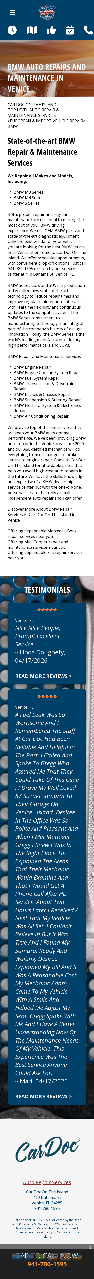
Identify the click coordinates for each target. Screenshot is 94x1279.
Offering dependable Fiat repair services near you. (45, 555)
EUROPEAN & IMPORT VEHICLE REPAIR (46, 121)
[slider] (47, 610)
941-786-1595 (20, 268)
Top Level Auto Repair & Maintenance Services (33, 112)
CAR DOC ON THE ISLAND (32, 104)
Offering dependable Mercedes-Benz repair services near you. (42, 533)
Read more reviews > (43, 676)
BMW (13, 126)
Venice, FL (24, 620)
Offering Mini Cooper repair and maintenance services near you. (38, 544)
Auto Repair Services (47, 1182)
